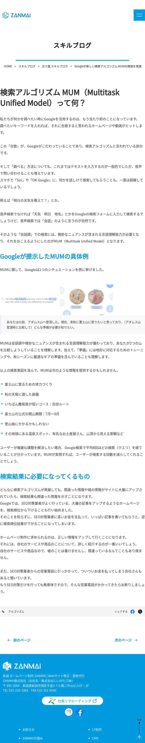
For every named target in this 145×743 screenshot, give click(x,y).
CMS (95, 738)
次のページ (123, 640)
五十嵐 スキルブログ (55, 66)
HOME (8, 66)
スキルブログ (27, 66)
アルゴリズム (16, 611)
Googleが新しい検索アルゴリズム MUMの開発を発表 (108, 66)
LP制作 (97, 729)
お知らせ (28, 729)
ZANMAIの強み (32, 738)
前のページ (21, 640)
